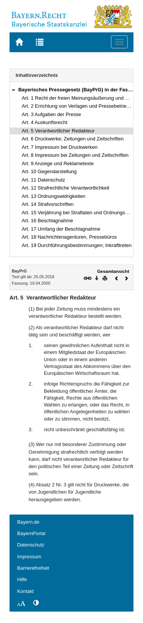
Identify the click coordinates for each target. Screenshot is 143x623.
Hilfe (22, 579)
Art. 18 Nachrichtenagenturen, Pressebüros (69, 237)
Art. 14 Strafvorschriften (48, 204)
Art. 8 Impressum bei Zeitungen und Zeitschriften (75, 155)
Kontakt (25, 591)
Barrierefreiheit (33, 568)
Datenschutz (30, 545)
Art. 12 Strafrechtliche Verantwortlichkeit (65, 188)
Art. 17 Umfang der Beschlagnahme (61, 229)
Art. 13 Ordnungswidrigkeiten (53, 196)
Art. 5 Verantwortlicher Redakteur (58, 131)
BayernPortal (31, 533)
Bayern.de (28, 522)
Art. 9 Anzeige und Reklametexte (58, 163)
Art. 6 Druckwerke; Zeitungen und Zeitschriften (73, 139)
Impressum (29, 556)
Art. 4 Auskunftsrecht (44, 122)
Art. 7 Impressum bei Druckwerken (60, 147)
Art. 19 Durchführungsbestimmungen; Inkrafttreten (77, 245)
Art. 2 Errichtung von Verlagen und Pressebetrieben (78, 106)
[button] (13, 89)
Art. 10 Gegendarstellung (49, 171)
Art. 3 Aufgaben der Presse (51, 114)
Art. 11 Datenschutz (43, 180)
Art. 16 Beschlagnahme (47, 220)
